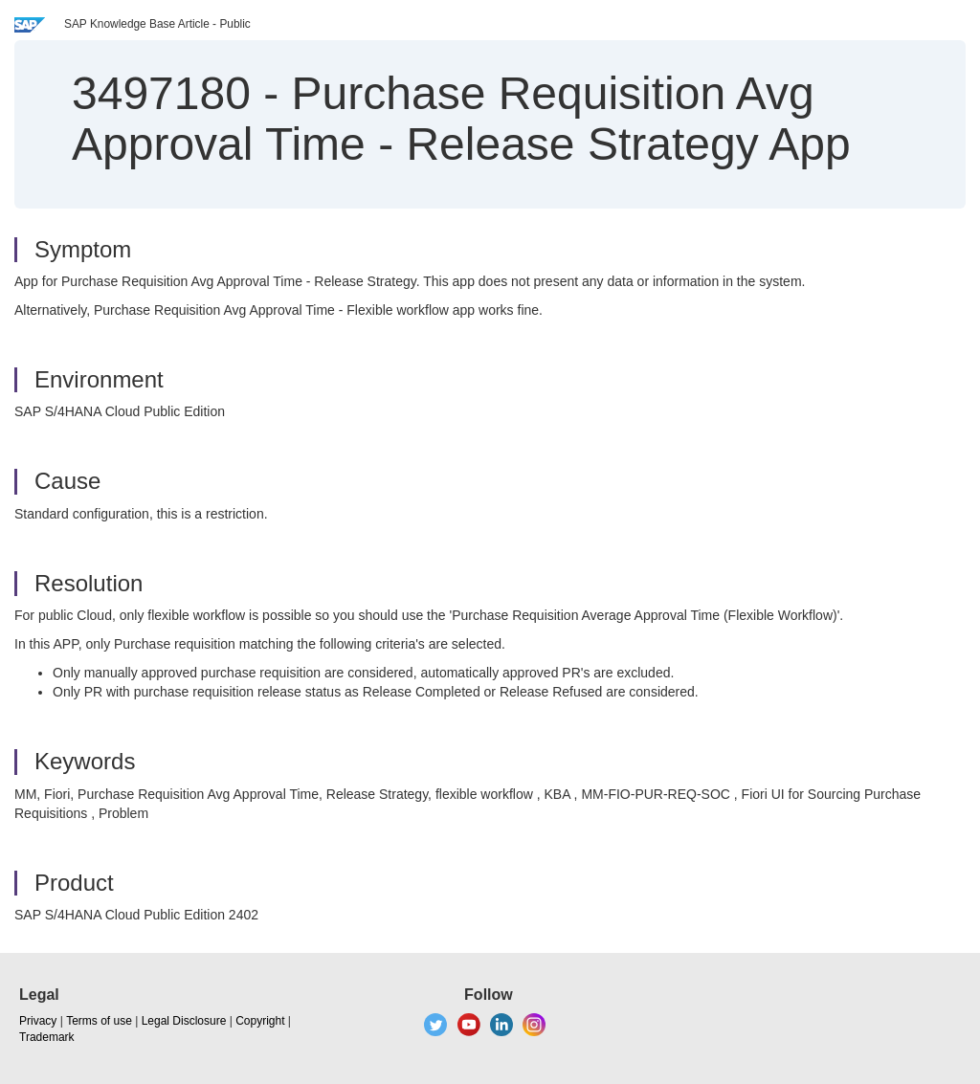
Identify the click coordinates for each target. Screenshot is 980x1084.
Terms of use (99, 1021)
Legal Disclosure (184, 1021)
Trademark (47, 1037)
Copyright (259, 1021)
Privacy (37, 1021)
